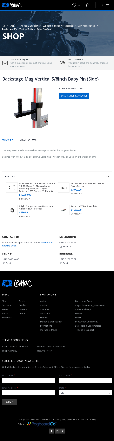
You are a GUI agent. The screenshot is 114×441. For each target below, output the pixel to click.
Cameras (44, 309)
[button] (76, 5)
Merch (78, 317)
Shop (12, 25)
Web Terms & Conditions (78, 419)
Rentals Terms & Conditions (51, 346)
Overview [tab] (7, 140)
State (63, 387)
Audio (43, 301)
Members (7, 317)
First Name (8, 375)
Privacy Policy (61, 419)
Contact (23, 313)
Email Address (10, 387)
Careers (23, 309)
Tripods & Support (28, 25)
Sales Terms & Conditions (15, 346)
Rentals (23, 301)
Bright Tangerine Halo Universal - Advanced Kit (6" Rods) (36, 207)
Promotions (46, 325)
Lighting (44, 317)
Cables (43, 305)
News (5, 309)
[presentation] (106, 176)
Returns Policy (44, 350)
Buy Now (25, 198)
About (5, 313)
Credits (22, 305)
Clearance (45, 313)
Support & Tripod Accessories (58, 25)
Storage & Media (48, 329)
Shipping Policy (9, 350)
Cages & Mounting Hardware (90, 305)
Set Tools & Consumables (88, 325)
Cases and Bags (83, 309)
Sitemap (93, 419)
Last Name (65, 375)
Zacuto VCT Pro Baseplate (84, 206)
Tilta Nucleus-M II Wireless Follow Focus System (88, 184)
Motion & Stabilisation (51, 321)
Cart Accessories (86, 25)
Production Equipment (86, 321)
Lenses (78, 313)
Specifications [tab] (28, 140)
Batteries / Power (84, 301)
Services (6, 305)
